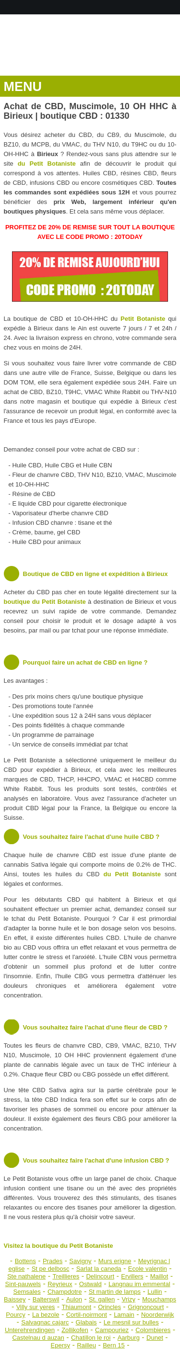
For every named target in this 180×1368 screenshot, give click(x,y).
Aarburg (129, 1337)
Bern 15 (114, 1345)
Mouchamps (159, 1299)
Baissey (15, 1299)
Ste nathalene (26, 1276)
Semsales (27, 1291)
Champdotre (65, 1291)
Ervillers (132, 1276)
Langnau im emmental (139, 1284)
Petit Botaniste (142, 318)
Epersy (60, 1345)
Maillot (159, 1276)
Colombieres (152, 1330)
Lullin (154, 1291)
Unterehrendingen (30, 1330)
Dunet (154, 1337)
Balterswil (46, 1299)
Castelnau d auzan (38, 1337)
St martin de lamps (115, 1291)
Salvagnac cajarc (45, 1322)
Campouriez (112, 1330)
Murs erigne (115, 1261)
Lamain (124, 1314)
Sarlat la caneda (98, 1268)
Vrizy (128, 1299)
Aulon (74, 1299)
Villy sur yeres (35, 1307)
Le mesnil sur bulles (131, 1322)
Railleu (86, 1345)
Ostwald (90, 1284)
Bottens (25, 1261)
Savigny (80, 1261)
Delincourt (100, 1276)
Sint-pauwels (23, 1284)
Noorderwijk (157, 1314)
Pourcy (15, 1314)
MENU (23, 86)
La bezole (45, 1314)
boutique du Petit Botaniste (45, 601)
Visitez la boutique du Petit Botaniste (58, 1245)
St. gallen (102, 1299)
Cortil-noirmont (86, 1314)
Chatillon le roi (90, 1337)
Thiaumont (76, 1307)
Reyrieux (60, 1284)
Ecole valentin (147, 1268)
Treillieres (65, 1276)
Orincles (109, 1307)
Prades (52, 1261)
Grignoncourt (146, 1307)
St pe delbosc (51, 1268)
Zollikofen (74, 1330)
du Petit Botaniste (47, 163)
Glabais (86, 1322)
